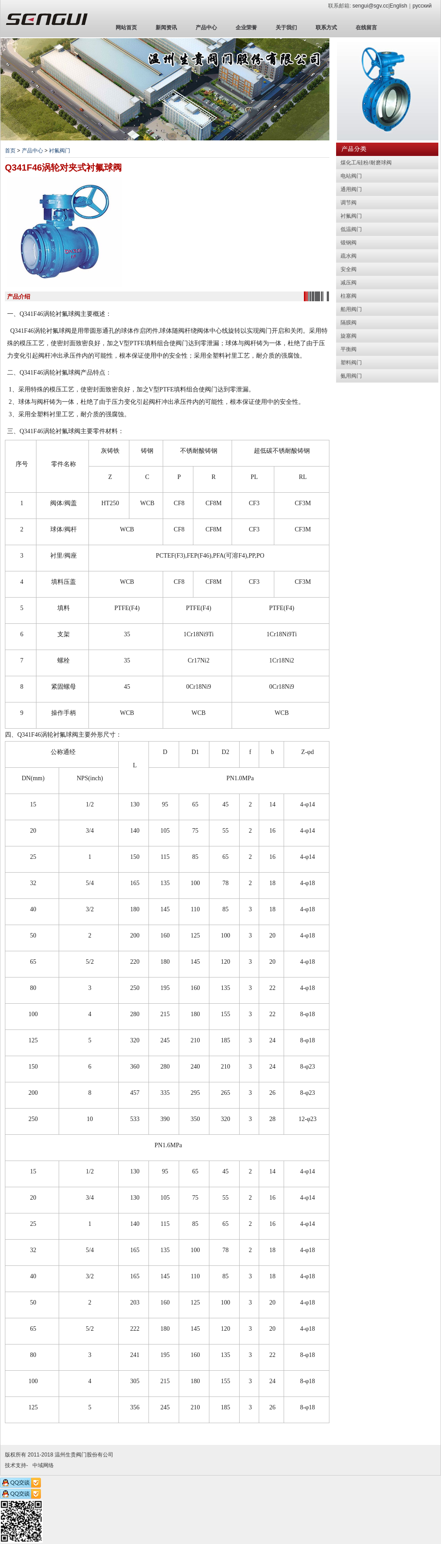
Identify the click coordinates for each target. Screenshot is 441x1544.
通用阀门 (351, 189)
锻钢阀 (349, 242)
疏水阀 (349, 256)
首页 (10, 151)
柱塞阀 (349, 296)
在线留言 (366, 27)
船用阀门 (351, 309)
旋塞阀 (349, 336)
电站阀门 (351, 176)
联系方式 (326, 27)
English (398, 6)
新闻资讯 (166, 27)
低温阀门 (351, 229)
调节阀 (349, 202)
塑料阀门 (351, 362)
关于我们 (286, 27)
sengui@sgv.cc (371, 6)
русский (422, 6)
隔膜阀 (349, 322)
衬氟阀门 (59, 151)
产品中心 (206, 27)
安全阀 (349, 269)
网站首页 (126, 27)
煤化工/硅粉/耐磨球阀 (366, 163)
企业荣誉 (246, 27)
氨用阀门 (351, 376)
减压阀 (349, 282)
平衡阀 (349, 349)
